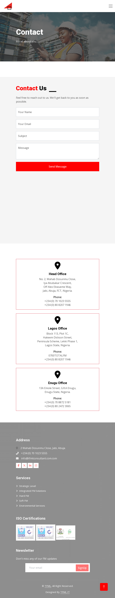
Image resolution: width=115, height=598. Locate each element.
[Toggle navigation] (110, 6)
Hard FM (24, 495)
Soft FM (23, 500)
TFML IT (65, 592)
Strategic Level (27, 486)
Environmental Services (32, 505)
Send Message (57, 166)
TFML (48, 586)
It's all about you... (27, 41)
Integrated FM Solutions (32, 490)
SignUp (82, 568)
